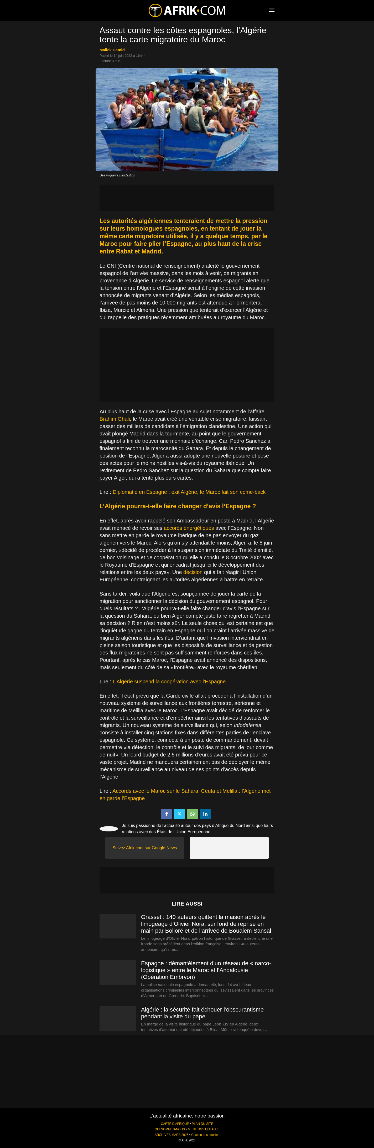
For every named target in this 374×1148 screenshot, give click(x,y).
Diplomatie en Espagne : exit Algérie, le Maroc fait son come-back (189, 492)
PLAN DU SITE (202, 1124)
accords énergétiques (189, 528)
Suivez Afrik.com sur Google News (144, 848)
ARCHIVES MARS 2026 (171, 1135)
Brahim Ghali (115, 419)
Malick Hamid (112, 50)
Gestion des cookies (205, 1135)
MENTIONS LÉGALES (203, 1129)
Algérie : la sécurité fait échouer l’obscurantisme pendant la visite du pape (202, 1013)
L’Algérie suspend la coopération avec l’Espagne (169, 681)
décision (192, 572)
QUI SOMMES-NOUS (170, 1129)
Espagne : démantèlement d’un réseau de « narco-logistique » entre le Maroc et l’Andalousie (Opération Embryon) (206, 970)
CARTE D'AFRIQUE (175, 1124)
